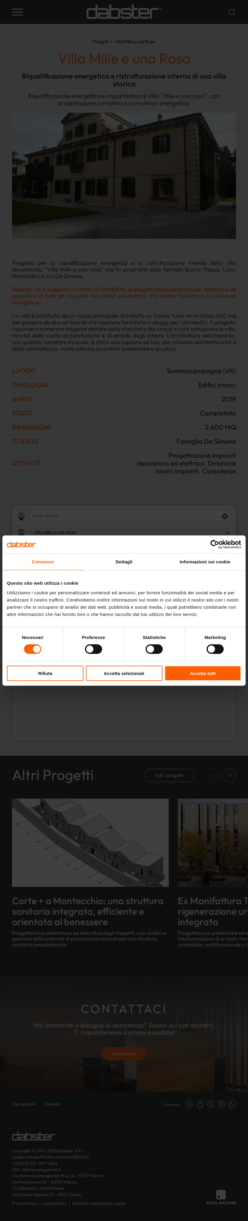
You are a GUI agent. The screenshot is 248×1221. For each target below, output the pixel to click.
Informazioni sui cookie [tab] (205, 561)
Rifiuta (45, 673)
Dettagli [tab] (124, 561)
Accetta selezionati (124, 673)
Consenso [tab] (43, 561)
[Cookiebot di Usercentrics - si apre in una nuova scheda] (215, 544)
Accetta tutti (203, 673)
